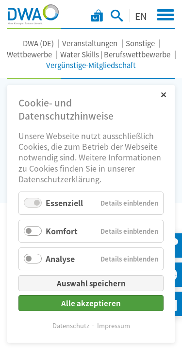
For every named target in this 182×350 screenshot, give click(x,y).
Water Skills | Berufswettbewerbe (115, 54)
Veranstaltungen (89, 43)
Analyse (60, 258)
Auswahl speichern (91, 283)
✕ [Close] (163, 94)
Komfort (62, 231)
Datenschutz (70, 325)
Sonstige (140, 43)
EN (141, 15)
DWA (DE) (38, 43)
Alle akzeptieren (91, 303)
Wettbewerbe (29, 54)
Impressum (113, 325)
